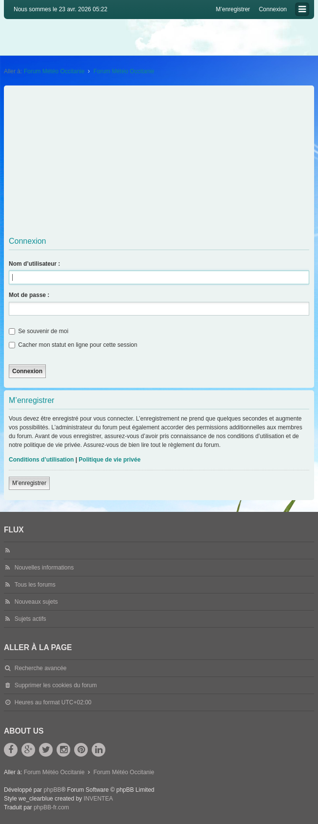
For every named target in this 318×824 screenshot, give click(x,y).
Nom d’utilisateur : (34, 263)
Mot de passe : (29, 295)
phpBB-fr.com (51, 807)
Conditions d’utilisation (41, 459)
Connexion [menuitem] (273, 9)
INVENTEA (98, 798)
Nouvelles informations (44, 567)
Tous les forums (35, 584)
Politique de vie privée (109, 459)
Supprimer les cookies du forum (56, 685)
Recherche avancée (41, 668)
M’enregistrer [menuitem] (233, 9)
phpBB (52, 789)
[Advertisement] (160, 161)
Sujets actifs (30, 618)
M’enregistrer (29, 483)
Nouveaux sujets (36, 601)
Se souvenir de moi (38, 331)
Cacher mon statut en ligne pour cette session (73, 344)
